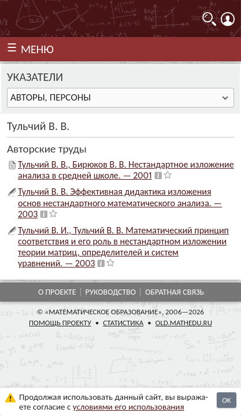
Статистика (123, 322)
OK (226, 400)
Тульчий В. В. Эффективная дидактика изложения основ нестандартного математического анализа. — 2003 (120, 202)
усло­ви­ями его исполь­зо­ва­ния (128, 407)
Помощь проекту (60, 322)
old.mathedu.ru (183, 322)
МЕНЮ (37, 49)
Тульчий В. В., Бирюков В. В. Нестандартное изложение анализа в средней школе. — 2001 (126, 170)
